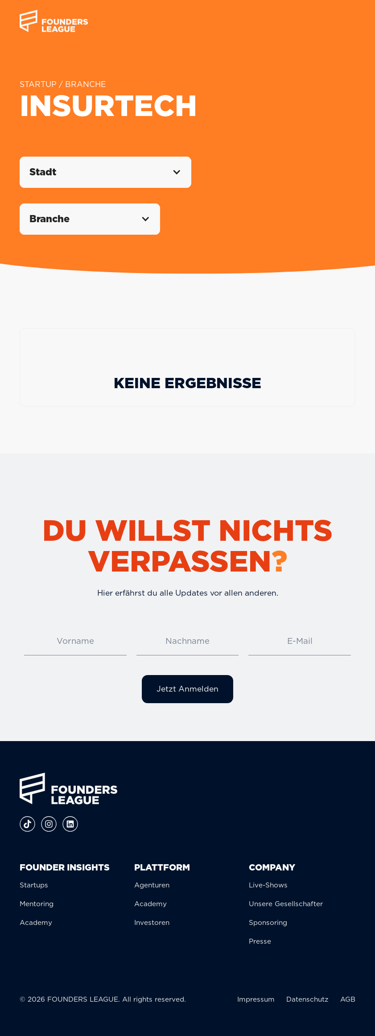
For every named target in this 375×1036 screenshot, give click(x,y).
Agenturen (151, 885)
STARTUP (38, 84)
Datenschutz (307, 999)
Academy (36, 922)
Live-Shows (268, 885)
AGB (347, 999)
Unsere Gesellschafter (286, 903)
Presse (260, 941)
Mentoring (37, 903)
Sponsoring (268, 922)
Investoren (151, 922)
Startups (34, 885)
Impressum (256, 999)
